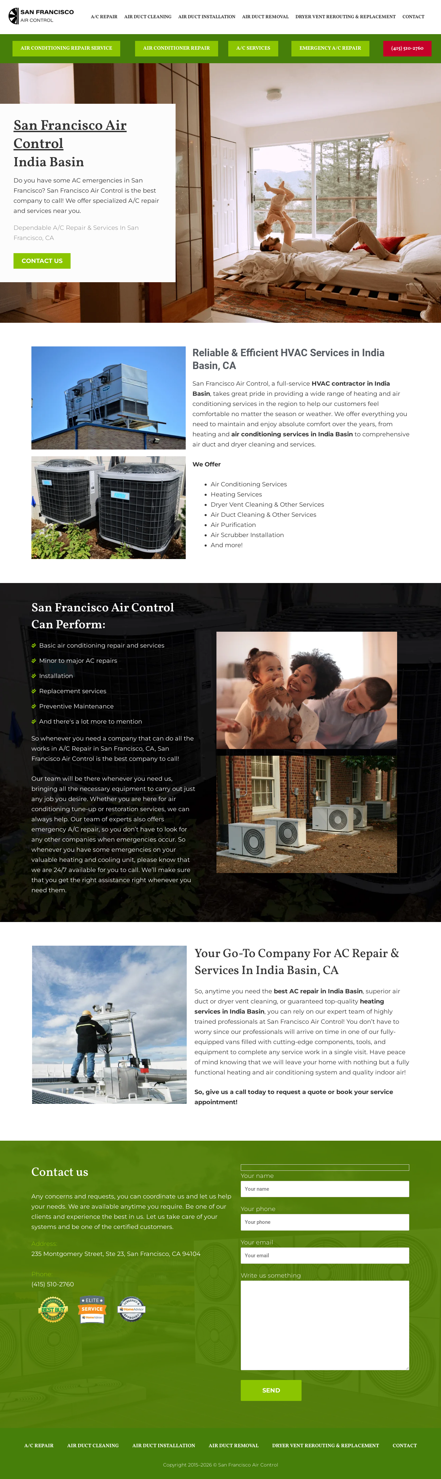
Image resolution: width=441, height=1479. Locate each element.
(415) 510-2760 (52, 1284)
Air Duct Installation (206, 17)
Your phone (325, 1218)
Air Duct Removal (265, 17)
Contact (413, 17)
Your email (325, 1251)
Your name (325, 1184)
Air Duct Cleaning (148, 17)
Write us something (325, 1322)
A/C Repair (104, 17)
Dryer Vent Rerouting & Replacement (345, 17)
